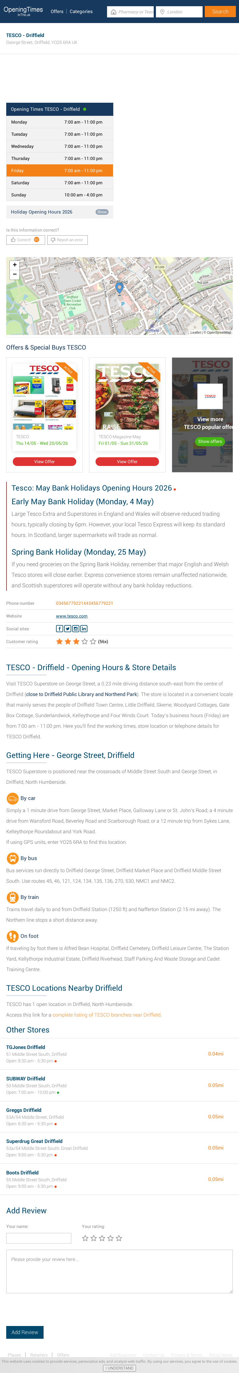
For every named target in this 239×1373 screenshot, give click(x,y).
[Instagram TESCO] (75, 628)
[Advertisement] (119, 82)
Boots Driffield (22, 1173)
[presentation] (53, 1314)
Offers (57, 11)
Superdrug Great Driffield (34, 1141)
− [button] (15, 275)
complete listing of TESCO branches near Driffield (107, 1015)
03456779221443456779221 (84, 603)
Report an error (67, 239)
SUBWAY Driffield (25, 1079)
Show (102, 212)
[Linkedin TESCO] (83, 628)
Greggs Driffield (23, 1110)
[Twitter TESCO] (67, 628)
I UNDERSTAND (119, 1368)
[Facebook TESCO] (59, 628)
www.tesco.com (71, 616)
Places (14, 1354)
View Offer (44, 461)
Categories (81, 11)
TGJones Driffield (25, 1047)
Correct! (25, 239)
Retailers (39, 1354)
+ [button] (15, 265)
